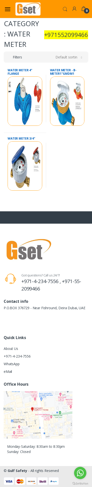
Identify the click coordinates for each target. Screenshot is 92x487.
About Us (11, 348)
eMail (8, 371)
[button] (65, 8)
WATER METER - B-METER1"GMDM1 (63, 72)
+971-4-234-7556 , (41, 281)
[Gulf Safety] (27, 8)
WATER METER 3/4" (21, 138)
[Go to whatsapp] (80, 473)
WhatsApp (12, 363)
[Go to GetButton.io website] (80, 482)
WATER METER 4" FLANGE (20, 72)
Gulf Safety (17, 470)
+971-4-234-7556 (17, 356)
